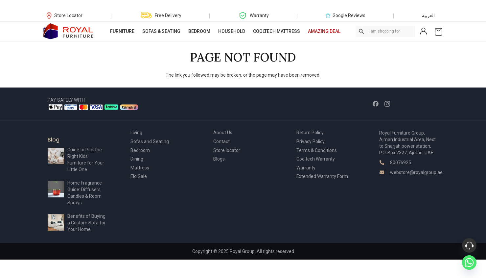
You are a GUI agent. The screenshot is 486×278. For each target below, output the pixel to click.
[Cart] (438, 31)
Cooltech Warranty (315, 159)
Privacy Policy (310, 141)
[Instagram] (387, 104)
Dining (136, 159)
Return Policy (310, 132)
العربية (428, 15)
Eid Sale (138, 176)
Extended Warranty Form (322, 176)
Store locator (226, 150)
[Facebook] (376, 104)
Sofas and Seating (149, 141)
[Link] (69, 31)
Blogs (219, 159)
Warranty (305, 167)
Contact (221, 141)
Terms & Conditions (316, 150)
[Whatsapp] (469, 262)
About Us (222, 132)
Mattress (139, 167)
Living (136, 132)
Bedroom (140, 150)
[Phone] (469, 245)
